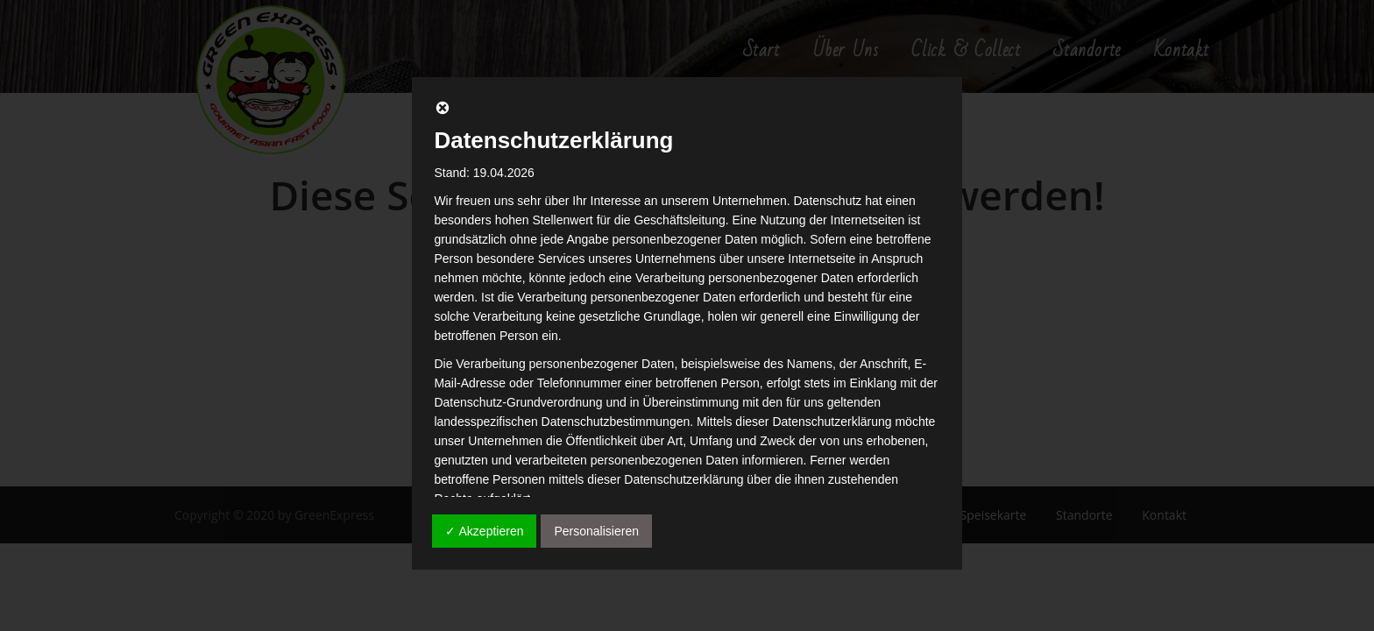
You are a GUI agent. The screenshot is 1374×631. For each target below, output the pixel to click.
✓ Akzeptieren (484, 531)
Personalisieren (596, 531)
